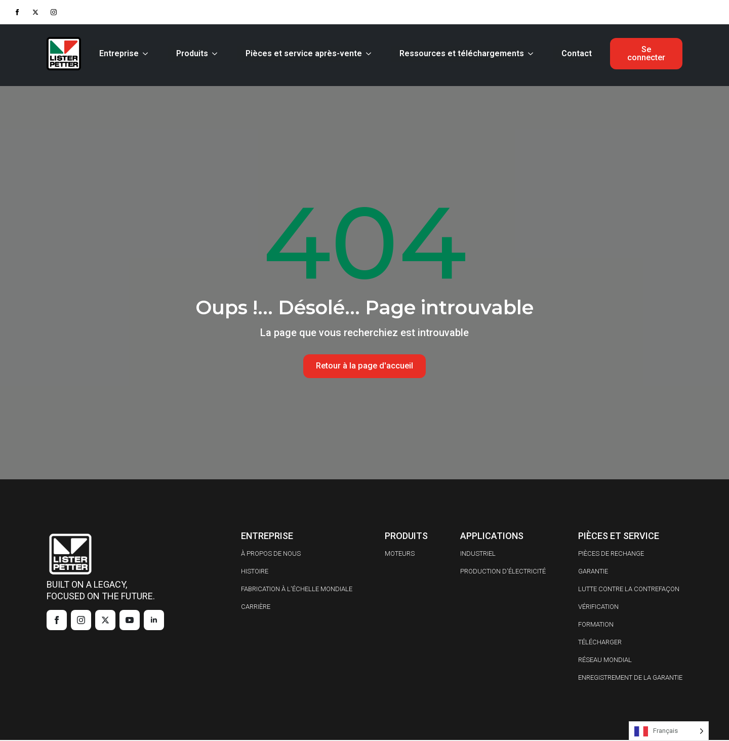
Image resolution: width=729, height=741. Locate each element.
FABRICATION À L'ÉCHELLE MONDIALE (296, 590)
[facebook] (17, 12)
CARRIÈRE (255, 607)
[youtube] (129, 621)
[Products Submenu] (214, 54)
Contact (574, 53)
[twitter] (35, 12)
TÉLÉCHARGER (600, 643)
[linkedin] (154, 621)
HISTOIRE (254, 572)
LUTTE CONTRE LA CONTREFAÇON (628, 590)
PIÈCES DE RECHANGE (611, 554)
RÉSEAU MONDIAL (605, 661)
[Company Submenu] (145, 54)
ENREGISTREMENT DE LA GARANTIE (630, 678)
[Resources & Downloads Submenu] (530, 54)
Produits (190, 53)
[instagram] (54, 12)
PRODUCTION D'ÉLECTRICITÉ (503, 572)
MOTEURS (400, 554)
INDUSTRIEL (478, 554)
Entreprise (117, 53)
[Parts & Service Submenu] (368, 54)
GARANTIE (593, 572)
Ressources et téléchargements (459, 53)
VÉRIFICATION (598, 607)
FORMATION (596, 625)
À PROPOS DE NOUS (271, 554)
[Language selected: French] (669, 731)
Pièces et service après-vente (302, 53)
